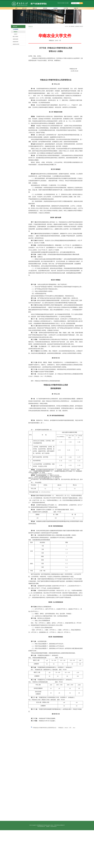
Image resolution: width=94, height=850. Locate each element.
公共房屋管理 (77, 26)
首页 (16, 8)
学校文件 (81, 26)
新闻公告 (35, 8)
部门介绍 (25, 8)
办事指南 (56, 8)
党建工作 (76, 8)
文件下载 (66, 8)
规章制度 (45, 8)
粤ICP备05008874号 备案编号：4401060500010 (47, 846)
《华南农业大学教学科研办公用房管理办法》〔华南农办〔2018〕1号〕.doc (53, 747)
